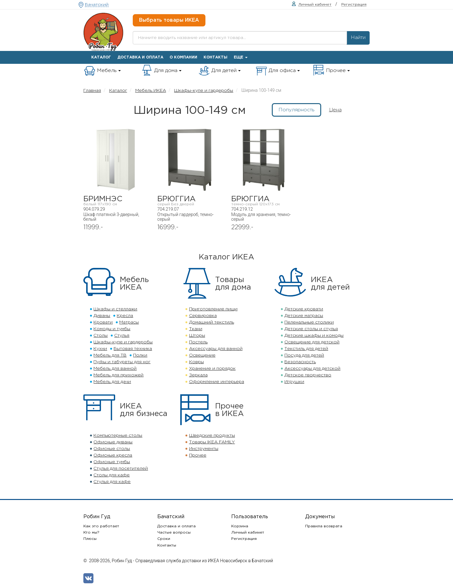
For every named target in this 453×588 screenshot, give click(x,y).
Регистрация (244, 539)
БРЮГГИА (189, 201)
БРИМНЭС (115, 201)
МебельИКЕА (134, 283)
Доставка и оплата (176, 526)
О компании (183, 57)
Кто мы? (91, 532)
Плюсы (90, 539)
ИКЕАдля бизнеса (143, 410)
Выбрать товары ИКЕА (169, 20)
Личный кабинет (247, 532)
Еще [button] (241, 57)
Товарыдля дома (233, 283)
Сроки (163, 539)
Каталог (101, 57)
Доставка (140, 57)
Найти (358, 37)
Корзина (239, 526)
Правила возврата (323, 526)
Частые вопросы (174, 532)
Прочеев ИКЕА (229, 410)
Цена (335, 110)
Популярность (296, 110)
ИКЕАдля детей (330, 283)
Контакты (215, 57)
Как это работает (101, 526)
